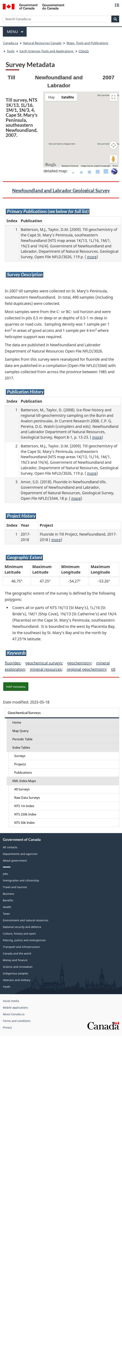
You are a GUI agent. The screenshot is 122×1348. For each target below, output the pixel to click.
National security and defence (22, 927)
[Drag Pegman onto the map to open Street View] (113, 159)
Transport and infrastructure (21, 947)
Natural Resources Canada (42, 43)
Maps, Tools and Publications (87, 43)
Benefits (8, 900)
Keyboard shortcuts (70, 166)
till (113, 669)
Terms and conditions (17, 1021)
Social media (11, 1001)
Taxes (6, 913)
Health (7, 907)
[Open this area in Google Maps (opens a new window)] (50, 164)
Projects (20, 764)
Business (8, 894)
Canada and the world (17, 953)
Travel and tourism (15, 887)
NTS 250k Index (25, 814)
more (92, 256)
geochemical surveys (43, 663)
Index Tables (21, 747)
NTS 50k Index (24, 823)
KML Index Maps (24, 781)
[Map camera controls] (113, 145)
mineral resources (46, 669)
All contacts (10, 847)
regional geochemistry (86, 669)
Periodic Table (22, 739)
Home (16, 722)
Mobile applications (15, 1007)
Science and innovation (17, 967)
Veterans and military (16, 980)
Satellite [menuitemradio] (67, 97)
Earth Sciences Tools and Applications (47, 51)
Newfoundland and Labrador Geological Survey (61, 190)
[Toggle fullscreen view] (113, 97)
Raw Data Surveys (27, 798)
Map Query (20, 731)
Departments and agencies (20, 854)
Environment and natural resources (25, 920)
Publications (23, 772)
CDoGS (84, 51)
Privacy (7, 1027)
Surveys (19, 756)
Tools (10, 51)
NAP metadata (15, 686)
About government (15, 860)
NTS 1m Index (24, 806)
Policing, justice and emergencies (24, 940)
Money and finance (15, 960)
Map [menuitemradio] (51, 97)
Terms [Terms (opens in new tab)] (115, 166)
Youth (6, 986)
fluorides (12, 663)
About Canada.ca (14, 1014)
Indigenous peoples (15, 973)
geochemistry (79, 663)
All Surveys (22, 789)
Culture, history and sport (19, 933)
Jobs (5, 874)
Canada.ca (10, 43)
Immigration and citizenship (21, 880)
